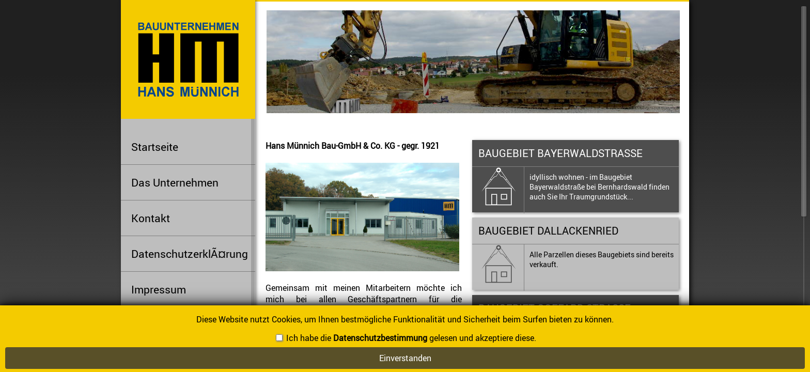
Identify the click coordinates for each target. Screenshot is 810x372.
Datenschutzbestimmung (380, 338)
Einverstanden (405, 358)
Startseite (154, 147)
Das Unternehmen (193, 181)
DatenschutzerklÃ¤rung (189, 253)
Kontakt (150, 218)
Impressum (158, 289)
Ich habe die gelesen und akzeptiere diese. (406, 338)
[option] (483, 59)
